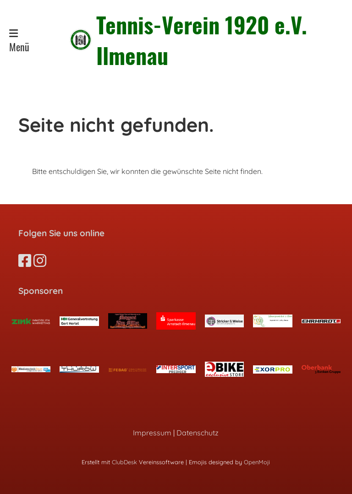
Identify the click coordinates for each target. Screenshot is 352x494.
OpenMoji (257, 462)
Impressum (152, 432)
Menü (19, 41)
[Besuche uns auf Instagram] (39, 260)
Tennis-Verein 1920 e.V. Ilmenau (201, 40)
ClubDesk (124, 462)
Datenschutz (197, 432)
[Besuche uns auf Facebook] (24, 260)
